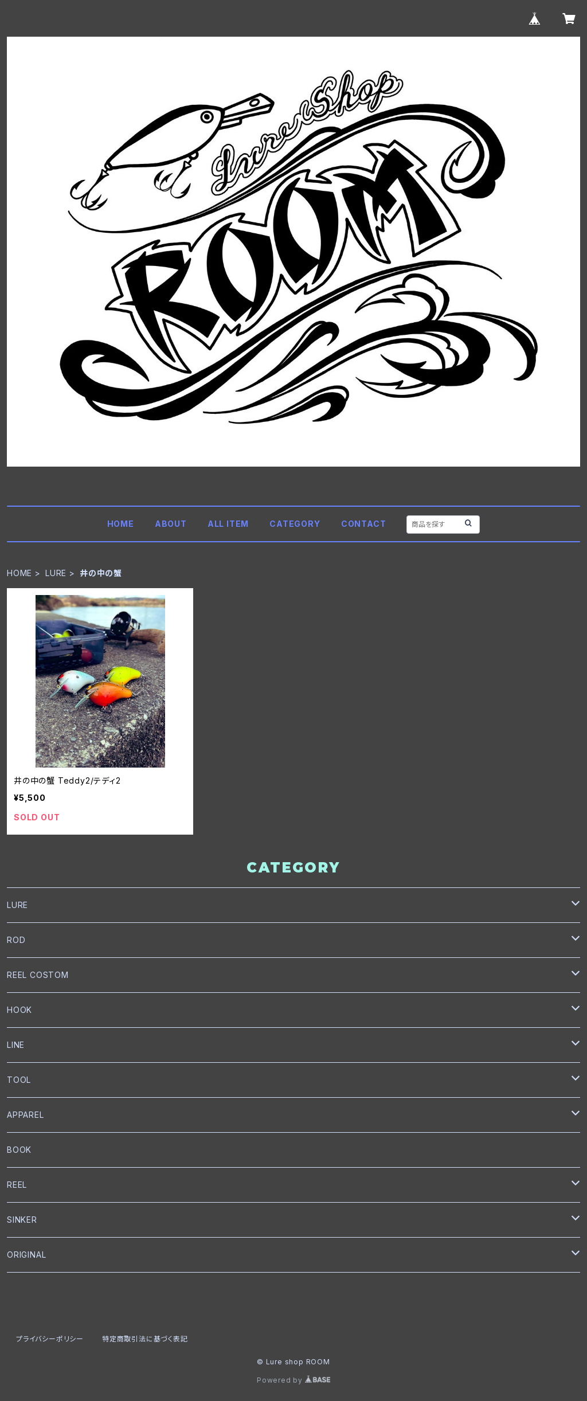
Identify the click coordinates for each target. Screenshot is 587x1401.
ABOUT (171, 524)
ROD (16, 940)
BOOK (19, 1150)
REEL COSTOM (38, 975)
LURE (55, 573)
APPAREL (25, 1115)
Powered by (293, 1380)
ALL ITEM (228, 524)
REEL (17, 1184)
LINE (16, 1045)
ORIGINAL (26, 1254)
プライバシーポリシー (50, 1339)
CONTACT (363, 524)
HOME (120, 524)
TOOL (19, 1080)
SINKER (22, 1219)
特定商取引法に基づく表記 (145, 1339)
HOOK (19, 1010)
